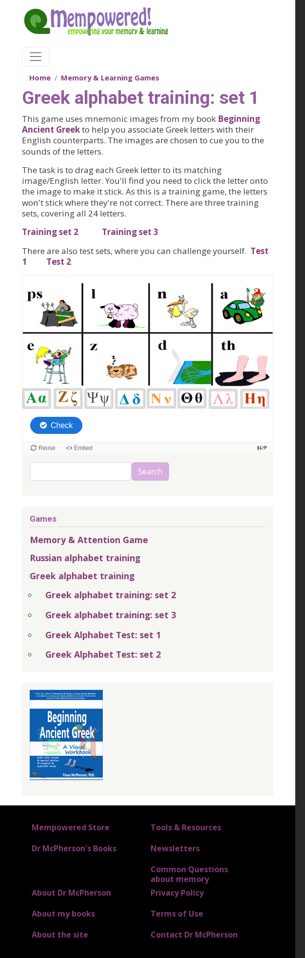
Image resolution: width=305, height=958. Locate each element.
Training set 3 (130, 231)
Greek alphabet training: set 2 (110, 595)
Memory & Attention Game (89, 540)
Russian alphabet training (85, 558)
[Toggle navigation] (35, 56)
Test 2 (58, 261)
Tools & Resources (186, 827)
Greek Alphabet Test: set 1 (103, 635)
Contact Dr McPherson (194, 934)
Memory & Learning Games (110, 77)
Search (150, 471)
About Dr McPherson (71, 892)
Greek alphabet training (82, 576)
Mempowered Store (71, 827)
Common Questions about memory (189, 874)
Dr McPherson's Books (74, 848)
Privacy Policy (177, 892)
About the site (60, 934)
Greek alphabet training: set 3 (110, 615)
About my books (63, 913)
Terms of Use (177, 913)
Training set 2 (50, 231)
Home (40, 77)
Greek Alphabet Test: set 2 (103, 654)
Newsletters (175, 848)
